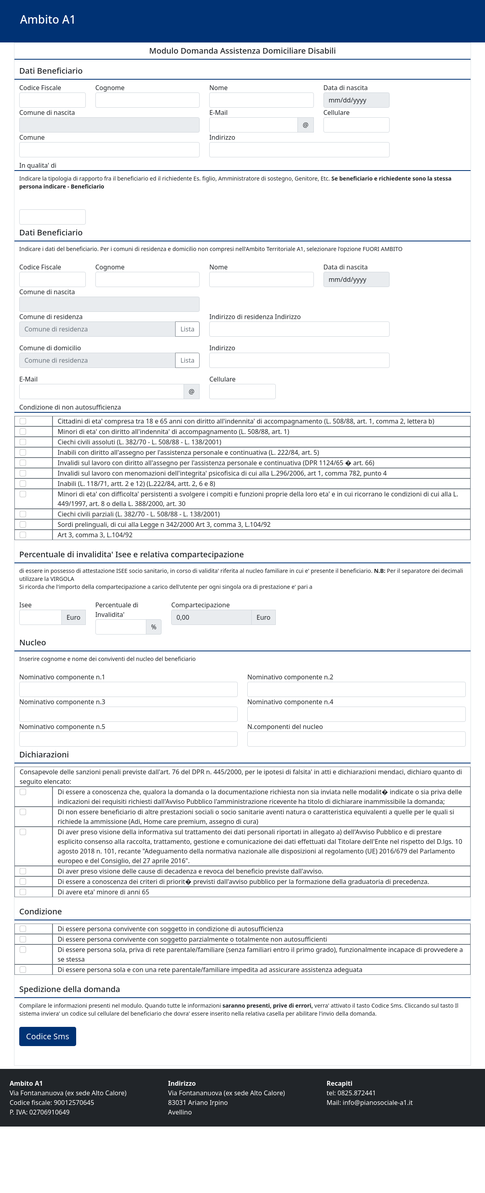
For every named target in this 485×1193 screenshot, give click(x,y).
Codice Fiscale (40, 87)
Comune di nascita (47, 112)
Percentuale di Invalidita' (117, 610)
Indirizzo (222, 137)
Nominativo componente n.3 (62, 701)
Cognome (110, 87)
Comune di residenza (51, 316)
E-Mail (218, 112)
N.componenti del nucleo (285, 726)
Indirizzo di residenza (241, 316)
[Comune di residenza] (97, 329)
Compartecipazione (200, 605)
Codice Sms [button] (47, 1036)
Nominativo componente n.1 (62, 677)
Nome (218, 87)
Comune (32, 137)
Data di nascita (345, 87)
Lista (187, 329)
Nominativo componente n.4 (290, 701)
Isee (25, 605)
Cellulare (336, 112)
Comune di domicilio (50, 347)
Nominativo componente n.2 (290, 677)
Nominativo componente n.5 (62, 726)
